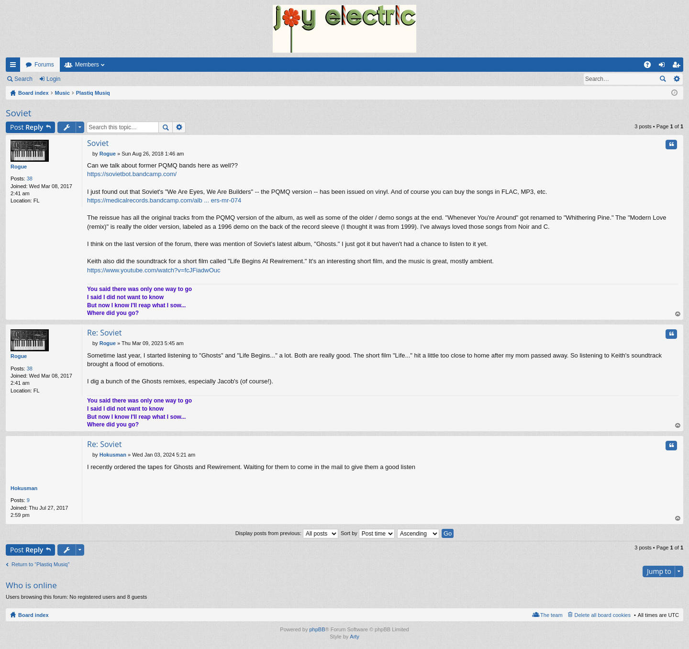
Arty (354, 637)
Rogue (19, 166)
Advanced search (676, 79)
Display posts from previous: (286, 533)
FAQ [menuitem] (650, 66)
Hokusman (24, 489)
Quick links (15, 66)
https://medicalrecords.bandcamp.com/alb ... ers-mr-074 (164, 200)
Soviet (19, 113)
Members (87, 64)
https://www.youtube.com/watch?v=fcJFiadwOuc (154, 270)
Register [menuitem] (678, 66)
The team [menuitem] (551, 615)
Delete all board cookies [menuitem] (603, 615)
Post (26, 127)
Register (85, 79)
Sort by (368, 533)
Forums (44, 64)
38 (30, 178)
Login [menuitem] (664, 66)
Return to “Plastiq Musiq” (40, 564)
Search (23, 79)
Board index (33, 615)
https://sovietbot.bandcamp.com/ (132, 174)
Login (53, 79)
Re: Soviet (104, 333)
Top (678, 315)
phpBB (317, 629)
